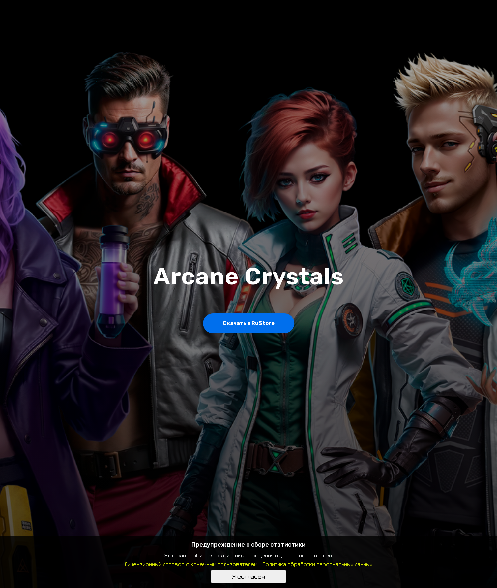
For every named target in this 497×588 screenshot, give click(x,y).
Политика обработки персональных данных (317, 564)
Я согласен (248, 576)
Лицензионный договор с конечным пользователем (191, 564)
